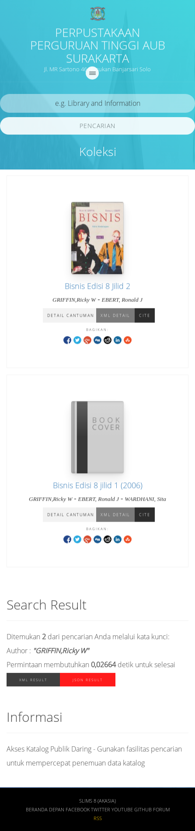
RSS (98, 820)
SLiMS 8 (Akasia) (97, 803)
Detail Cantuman (70, 316)
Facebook (78, 811)
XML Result (33, 681)
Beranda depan (45, 811)
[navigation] (92, 74)
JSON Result (88, 681)
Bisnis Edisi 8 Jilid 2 (97, 286)
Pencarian (97, 127)
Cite (144, 316)
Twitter (100, 811)
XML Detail (115, 316)
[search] (97, 104)
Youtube (122, 811)
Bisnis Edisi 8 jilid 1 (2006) (98, 486)
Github (143, 811)
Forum (161, 811)
